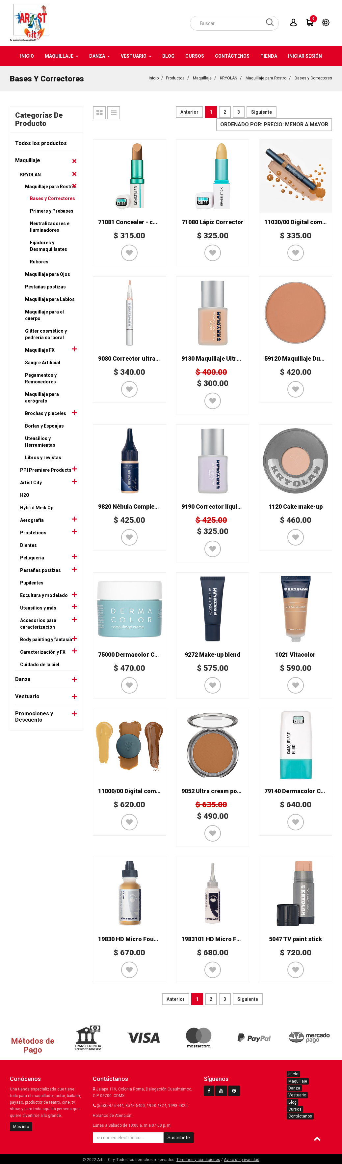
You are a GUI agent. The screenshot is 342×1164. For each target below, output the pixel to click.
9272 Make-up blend (212, 654)
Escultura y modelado (44, 595)
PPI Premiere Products (45, 469)
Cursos (295, 1109)
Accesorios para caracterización (38, 623)
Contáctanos (300, 1116)
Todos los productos (41, 143)
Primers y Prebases (51, 210)
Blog (292, 1102)
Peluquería (32, 557)
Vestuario (27, 696)
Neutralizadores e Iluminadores (49, 226)
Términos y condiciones (198, 1159)
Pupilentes (31, 582)
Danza (23, 679)
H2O (24, 494)
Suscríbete (179, 1137)
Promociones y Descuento (34, 716)
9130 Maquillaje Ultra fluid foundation (234, 358)
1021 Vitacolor (295, 654)
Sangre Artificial (42, 362)
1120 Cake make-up (296, 506)
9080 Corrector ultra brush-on (140, 358)
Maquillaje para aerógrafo (42, 397)
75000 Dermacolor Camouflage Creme (151, 654)
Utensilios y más (38, 607)
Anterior (189, 111)
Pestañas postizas (45, 286)
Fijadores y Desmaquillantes (48, 246)
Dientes (28, 545)
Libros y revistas (43, 457)
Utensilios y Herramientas (40, 441)
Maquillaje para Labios (50, 299)
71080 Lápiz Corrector (213, 221)
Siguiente (261, 111)
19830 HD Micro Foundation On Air (146, 938)
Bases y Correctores (313, 77)
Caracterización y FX (43, 651)
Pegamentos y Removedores (41, 378)
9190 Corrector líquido (213, 506)
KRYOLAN (228, 77)
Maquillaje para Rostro (266, 77)
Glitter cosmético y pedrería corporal (46, 334)
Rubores (39, 261)
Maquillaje (202, 77)
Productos (175, 77)
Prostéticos (33, 532)
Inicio (154, 77)
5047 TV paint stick (295, 938)
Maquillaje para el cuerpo (44, 315)
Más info (21, 1126)
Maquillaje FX (40, 349)
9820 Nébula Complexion (132, 506)
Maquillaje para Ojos (47, 274)
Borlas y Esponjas (44, 425)
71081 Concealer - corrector (137, 221)
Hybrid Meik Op (36, 507)
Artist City (31, 482)
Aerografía (32, 519)
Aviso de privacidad (241, 1159)
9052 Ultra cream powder (216, 790)
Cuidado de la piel (39, 664)
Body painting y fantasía (46, 639)
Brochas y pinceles (45, 413)
